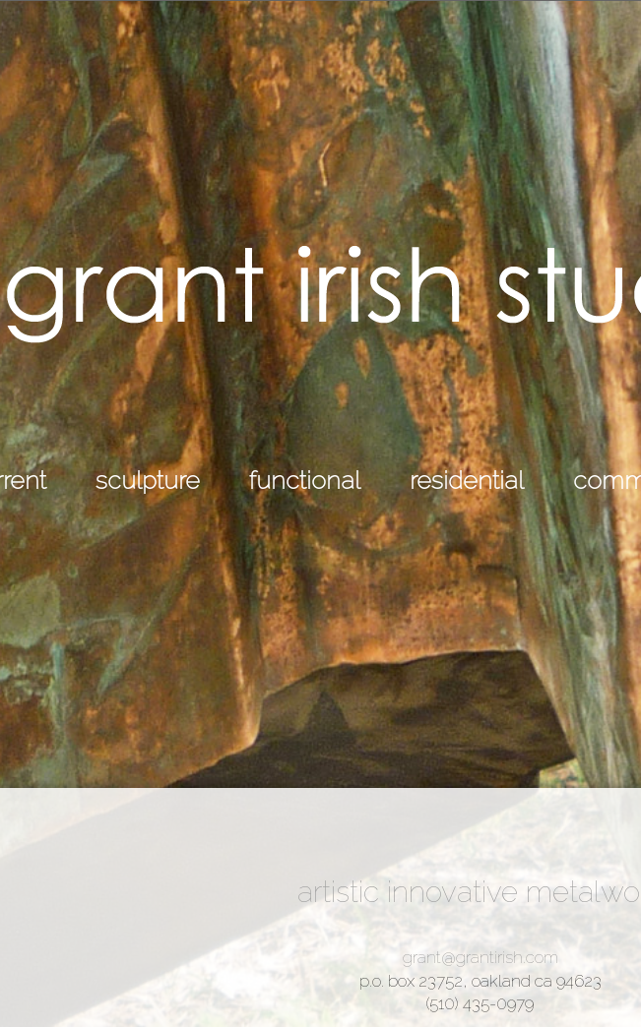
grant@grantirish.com (480, 957)
